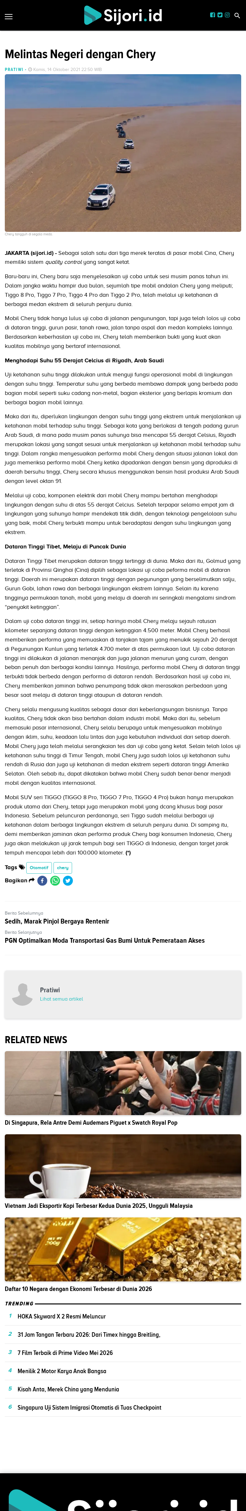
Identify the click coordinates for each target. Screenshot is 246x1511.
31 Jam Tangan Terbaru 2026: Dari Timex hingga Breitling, (89, 1334)
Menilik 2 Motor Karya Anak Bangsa (62, 1370)
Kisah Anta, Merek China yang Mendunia (68, 1389)
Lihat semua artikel (61, 999)
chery (63, 867)
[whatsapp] (55, 880)
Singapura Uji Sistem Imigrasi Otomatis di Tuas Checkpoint (89, 1407)
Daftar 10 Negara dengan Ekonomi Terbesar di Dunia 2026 (78, 1289)
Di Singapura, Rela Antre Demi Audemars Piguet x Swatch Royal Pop (91, 1122)
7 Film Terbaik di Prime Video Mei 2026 (65, 1352)
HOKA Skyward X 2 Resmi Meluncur (62, 1316)
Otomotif (39, 867)
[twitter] (68, 880)
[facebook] (42, 880)
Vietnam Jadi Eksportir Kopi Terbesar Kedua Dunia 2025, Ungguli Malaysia (99, 1205)
